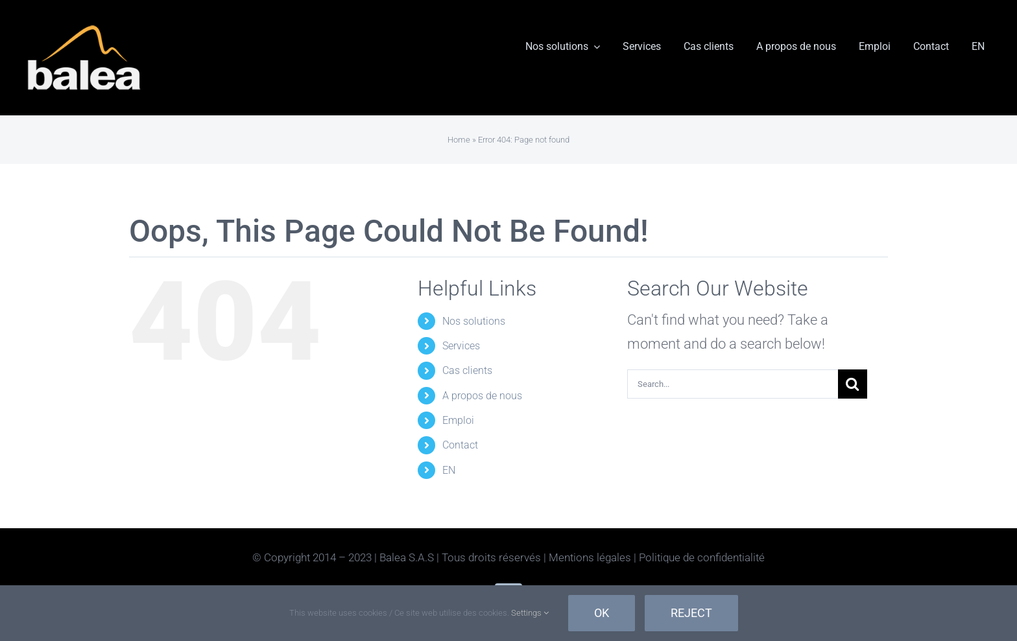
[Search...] (732, 384)
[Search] (852, 384)
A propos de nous (482, 396)
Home (459, 140)
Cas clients (467, 370)
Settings (530, 613)
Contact (460, 445)
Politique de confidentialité (702, 557)
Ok (601, 613)
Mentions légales (590, 557)
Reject (691, 613)
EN (448, 470)
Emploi (458, 420)
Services (461, 346)
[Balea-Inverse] (84, 26)
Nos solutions (473, 321)
